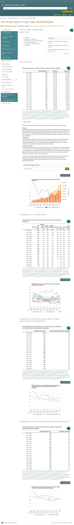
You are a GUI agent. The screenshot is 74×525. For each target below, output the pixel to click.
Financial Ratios (5, 41)
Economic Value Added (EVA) (7, 53)
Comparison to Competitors (30, 39)
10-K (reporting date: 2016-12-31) (41, 114)
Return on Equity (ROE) (7, 69)
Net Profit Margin (5, 64)
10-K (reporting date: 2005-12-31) (55, 118)
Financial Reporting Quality (8, 100)
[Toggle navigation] (2, 2)
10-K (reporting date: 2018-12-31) (57, 112)
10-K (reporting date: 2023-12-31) (33, 111)
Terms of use (58, 522)
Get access (57, 14)
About (53, 522)
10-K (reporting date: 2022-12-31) (47, 111)
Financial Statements (6, 33)
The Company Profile (6, 29)
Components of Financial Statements (7, 95)
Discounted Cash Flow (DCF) (8, 49)
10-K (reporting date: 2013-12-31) (37, 115)
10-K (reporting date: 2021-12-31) (61, 111)
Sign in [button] (65, 14)
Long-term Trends (6, 57)
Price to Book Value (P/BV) (8, 89)
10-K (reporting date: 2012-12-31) (51, 115)
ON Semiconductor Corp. (13, 18)
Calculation (26, 37)
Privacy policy (65, 522)
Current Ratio (5, 74)
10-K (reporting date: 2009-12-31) (46, 117)
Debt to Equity (5, 76)
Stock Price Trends (6, 103)
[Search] (35, 8)
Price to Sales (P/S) (6, 91)
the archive (25, 26)
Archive (4, 18)
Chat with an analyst (67, 11)
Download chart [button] (65, 175)
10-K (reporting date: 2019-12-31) (43, 112)
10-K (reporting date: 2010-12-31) (32, 117)
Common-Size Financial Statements (7, 37)
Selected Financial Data (7, 61)
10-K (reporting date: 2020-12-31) (29, 112)
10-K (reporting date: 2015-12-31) (55, 114)
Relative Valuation (6, 45)
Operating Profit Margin (7, 66)
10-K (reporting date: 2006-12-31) (41, 118)
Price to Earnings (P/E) (7, 82)
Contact (71, 522)
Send (67, 168)
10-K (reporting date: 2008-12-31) (61, 117)
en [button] (70, 14)
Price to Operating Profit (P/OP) (7, 85)
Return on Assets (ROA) (7, 71)
